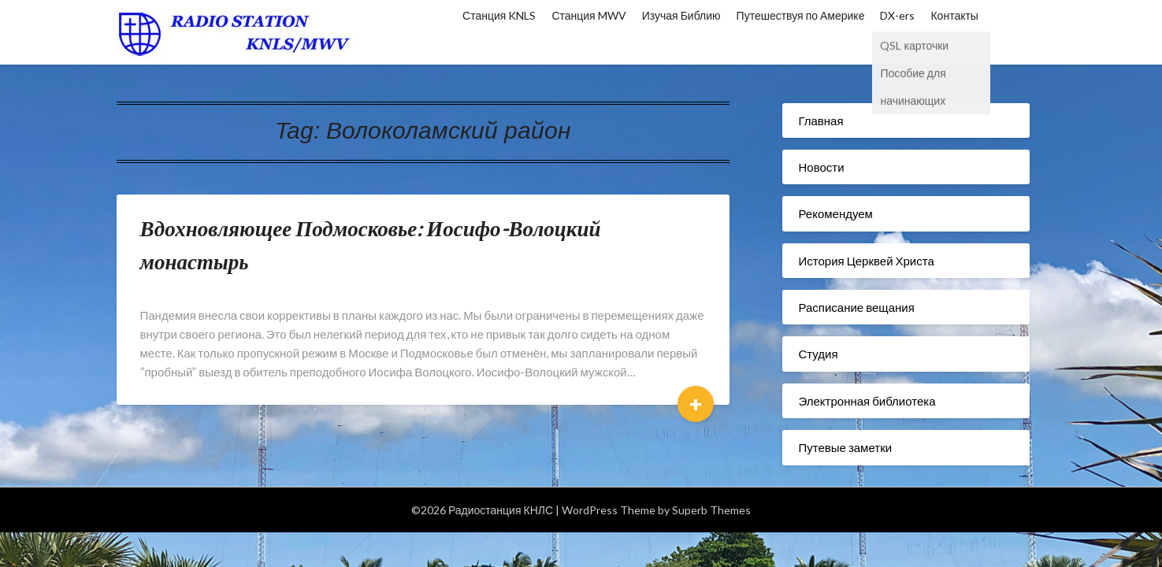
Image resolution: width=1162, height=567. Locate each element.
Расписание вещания (856, 307)
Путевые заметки (845, 447)
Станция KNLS (499, 15)
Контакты (954, 15)
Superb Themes (711, 510)
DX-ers (897, 15)
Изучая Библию (681, 15)
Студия (817, 353)
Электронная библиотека (866, 401)
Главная (820, 120)
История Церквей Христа (866, 261)
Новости (821, 167)
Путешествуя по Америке (801, 15)
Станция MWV (588, 15)
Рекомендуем (835, 213)
